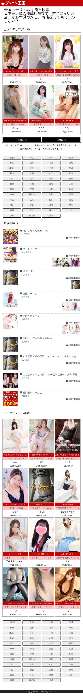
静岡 (32, 184)
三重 (71, 184)
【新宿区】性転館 (15, 508)
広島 (32, 200)
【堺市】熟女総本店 (15, 458)
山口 (51, 200)
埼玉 (32, 168)
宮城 (71, 157)
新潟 (51, 178)
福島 (51, 163)
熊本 (51, 210)
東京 (71, 163)
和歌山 (32, 194)
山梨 (51, 173)
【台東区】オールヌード (15, 75)
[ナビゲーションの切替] (76, 3)
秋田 (12, 163)
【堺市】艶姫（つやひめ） (15, 124)
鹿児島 (32, 215)
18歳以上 (61, 139)
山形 (32, 163)
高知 (51, 205)
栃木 (12, 173)
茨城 (71, 168)
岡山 (12, 200)
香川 (12, 205)
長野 (71, 178)
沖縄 (51, 215)
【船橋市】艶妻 (41, 75)
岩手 (51, 157)
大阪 (51, 189)
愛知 (51, 184)
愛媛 (32, 205)
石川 (12, 178)
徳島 (71, 200)
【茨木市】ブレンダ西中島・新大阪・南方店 (22, 557)
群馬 (32, 173)
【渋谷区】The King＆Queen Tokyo (44, 508)
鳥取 (51, 194)
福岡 (71, 205)
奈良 (12, 194)
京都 (32, 189)
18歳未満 (22, 139)
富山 (71, 173)
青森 (32, 157)
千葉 (51, 168)
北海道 (12, 157)
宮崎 (12, 215)
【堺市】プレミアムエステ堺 (15, 607)
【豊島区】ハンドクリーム (41, 557)
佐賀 (12, 210)
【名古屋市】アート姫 (41, 124)
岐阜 (12, 184)
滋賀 (12, 189)
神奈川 (12, 168)
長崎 (32, 210)
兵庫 (71, 189)
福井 (32, 178)
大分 (71, 210)
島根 (71, 194)
